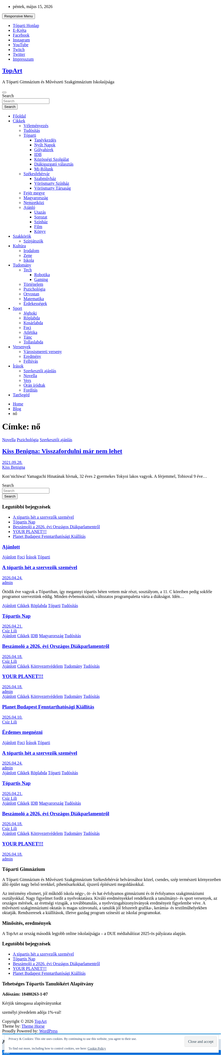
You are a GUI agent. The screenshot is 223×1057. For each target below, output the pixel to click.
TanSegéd (21, 395)
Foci (27, 327)
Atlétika (30, 332)
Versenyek (22, 346)
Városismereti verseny (43, 351)
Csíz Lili (9, 631)
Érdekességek (35, 303)
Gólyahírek (43, 149)
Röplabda (32, 318)
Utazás (40, 212)
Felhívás (31, 361)
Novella (30, 375)
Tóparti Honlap (26, 25)
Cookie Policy (97, 1048)
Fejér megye (34, 193)
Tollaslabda (33, 342)
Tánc (28, 337)
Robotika (42, 274)
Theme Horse (33, 1026)
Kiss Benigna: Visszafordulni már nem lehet (62, 451)
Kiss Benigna (13, 467)
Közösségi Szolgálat (51, 159)
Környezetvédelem (47, 666)
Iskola (29, 260)
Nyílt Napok (45, 145)
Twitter (19, 54)
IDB (38, 154)
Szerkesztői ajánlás (40, 371)
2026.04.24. (12, 578)
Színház (41, 222)
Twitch (19, 49)
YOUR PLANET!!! (30, 531)
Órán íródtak (34, 385)
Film (38, 226)
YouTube (20, 44)
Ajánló (29, 207)
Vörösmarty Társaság (52, 188)
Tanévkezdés (45, 140)
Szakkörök (22, 236)
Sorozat (40, 217)
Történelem (33, 284)
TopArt (12, 70)
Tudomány (22, 265)
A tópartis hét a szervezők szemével (43, 517)
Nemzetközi (34, 202)
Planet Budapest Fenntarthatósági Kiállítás (49, 536)
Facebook (21, 35)
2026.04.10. (12, 717)
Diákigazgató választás (53, 164)
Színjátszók (33, 241)
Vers (27, 380)
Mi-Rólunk (43, 169)
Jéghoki (30, 313)
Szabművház (45, 178)
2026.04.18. (12, 656)
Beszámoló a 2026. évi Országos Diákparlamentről (56, 526)
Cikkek (19, 121)
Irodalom (31, 250)
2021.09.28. (12, 462)
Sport (17, 308)
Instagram (21, 40)
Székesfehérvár (37, 173)
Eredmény (32, 356)
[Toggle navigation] (4, 92)
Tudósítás (32, 130)
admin (7, 582)
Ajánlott (11, 547)
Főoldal (19, 116)
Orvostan (31, 294)
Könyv (40, 231)
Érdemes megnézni (22, 732)
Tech (28, 270)
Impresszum (23, 59)
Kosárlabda (33, 322)
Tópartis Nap (24, 522)
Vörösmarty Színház (51, 183)
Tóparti (30, 135)
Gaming (41, 279)
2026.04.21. (12, 626)
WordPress (48, 1031)
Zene (28, 255)
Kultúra (19, 246)
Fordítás (30, 390)
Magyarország (36, 197)
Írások (18, 366)
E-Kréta (19, 30)
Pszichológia (34, 289)
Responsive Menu (18, 16)
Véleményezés (36, 125)
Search (8, 95)
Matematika (34, 298)
